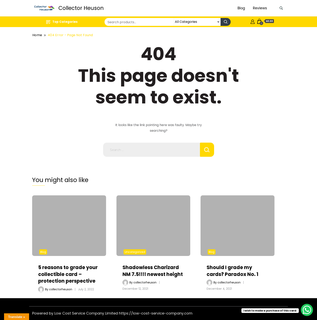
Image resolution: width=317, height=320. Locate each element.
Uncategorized (135, 252)
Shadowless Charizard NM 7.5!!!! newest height (153, 271)
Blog (241, 8)
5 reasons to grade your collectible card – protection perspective (68, 274)
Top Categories (62, 22)
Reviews (260, 8)
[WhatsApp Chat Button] (307, 310)
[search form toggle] (281, 8)
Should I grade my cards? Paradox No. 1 (232, 271)
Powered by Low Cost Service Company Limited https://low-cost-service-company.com (112, 313)
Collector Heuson (81, 8)
